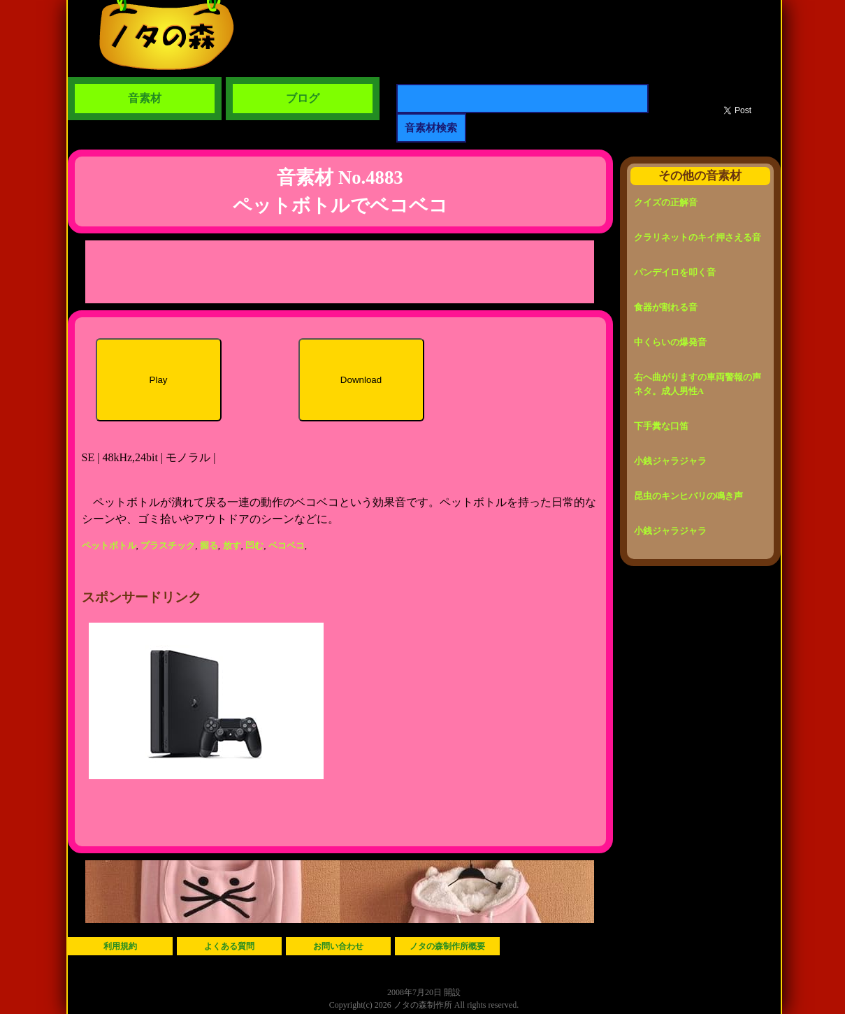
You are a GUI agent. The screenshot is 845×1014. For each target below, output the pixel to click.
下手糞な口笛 (661, 426)
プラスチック (167, 545)
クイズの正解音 (666, 202)
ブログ (302, 98)
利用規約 (120, 946)
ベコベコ (286, 545)
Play (159, 380)
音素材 (144, 98)
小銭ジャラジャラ (670, 461)
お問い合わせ (338, 946)
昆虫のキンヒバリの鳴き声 (688, 496)
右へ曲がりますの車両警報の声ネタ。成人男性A (697, 384)
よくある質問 (229, 946)
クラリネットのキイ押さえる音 (697, 237)
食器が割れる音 (666, 307)
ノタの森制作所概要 (447, 946)
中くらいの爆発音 (670, 342)
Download (361, 380)
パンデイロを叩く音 (675, 272)
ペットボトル (109, 545)
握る (209, 545)
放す (232, 545)
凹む (254, 545)
